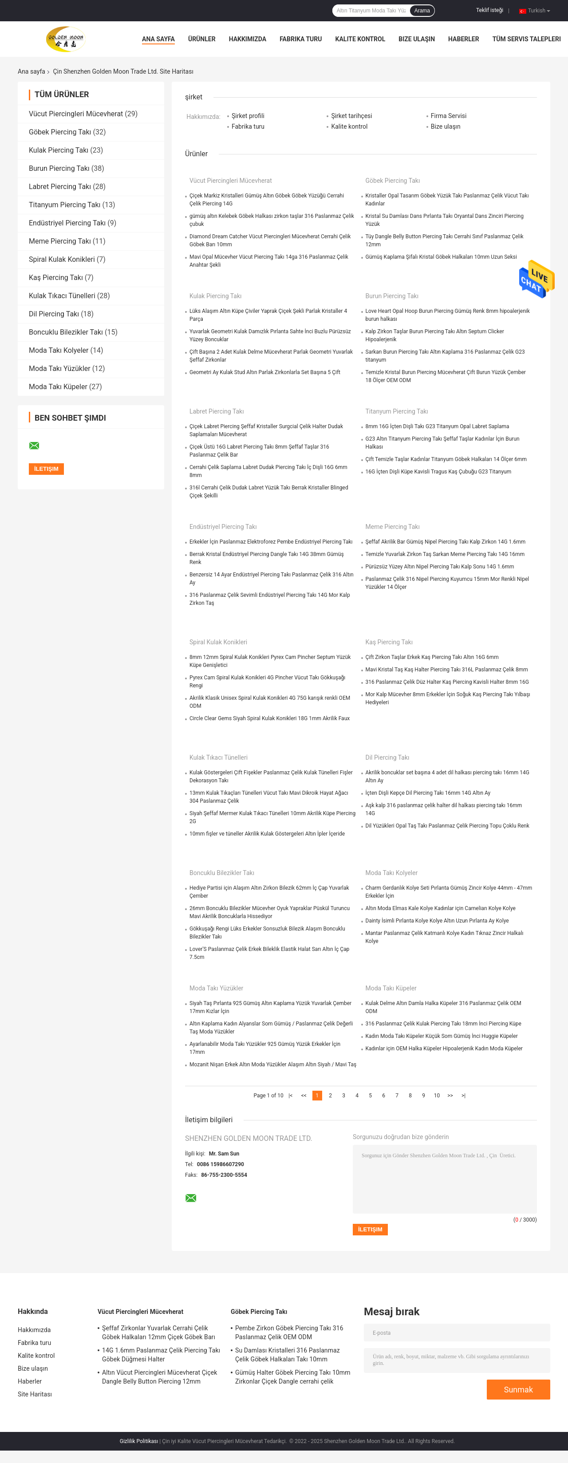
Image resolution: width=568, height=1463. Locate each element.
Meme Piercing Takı (60, 241)
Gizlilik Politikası (139, 1441)
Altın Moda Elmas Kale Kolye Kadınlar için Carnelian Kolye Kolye (441, 908)
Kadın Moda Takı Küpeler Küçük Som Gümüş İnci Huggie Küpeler (442, 1036)
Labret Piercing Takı (60, 186)
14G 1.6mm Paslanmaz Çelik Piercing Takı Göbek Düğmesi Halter (161, 1355)
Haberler (463, 39)
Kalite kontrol (360, 39)
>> (450, 1095)
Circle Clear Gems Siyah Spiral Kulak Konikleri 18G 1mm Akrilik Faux (269, 718)
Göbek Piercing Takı (60, 132)
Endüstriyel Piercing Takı (67, 223)
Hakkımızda (248, 39)
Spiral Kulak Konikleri (62, 259)
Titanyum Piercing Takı (65, 205)
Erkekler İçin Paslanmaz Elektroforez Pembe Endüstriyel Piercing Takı (271, 542)
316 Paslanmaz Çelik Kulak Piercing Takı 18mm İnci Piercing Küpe (443, 1024)
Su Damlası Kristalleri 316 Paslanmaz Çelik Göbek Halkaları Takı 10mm (287, 1355)
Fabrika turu (301, 39)
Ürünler (202, 39)
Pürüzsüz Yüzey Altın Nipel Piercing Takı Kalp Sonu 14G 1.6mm (440, 567)
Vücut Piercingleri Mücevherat (76, 114)
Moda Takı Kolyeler (58, 350)
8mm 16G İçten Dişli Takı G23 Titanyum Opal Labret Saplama (437, 426)
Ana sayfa (158, 39)
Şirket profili (248, 115)
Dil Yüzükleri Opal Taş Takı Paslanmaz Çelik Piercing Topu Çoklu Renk (447, 826)
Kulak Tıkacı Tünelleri (62, 296)
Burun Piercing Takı (59, 168)
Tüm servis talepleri (527, 39)
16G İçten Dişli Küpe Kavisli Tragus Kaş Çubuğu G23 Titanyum (439, 472)
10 (437, 1095)
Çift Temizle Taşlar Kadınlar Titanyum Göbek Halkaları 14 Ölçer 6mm (446, 459)
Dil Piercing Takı (54, 314)
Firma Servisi (449, 115)
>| (463, 1095)
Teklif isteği (489, 10)
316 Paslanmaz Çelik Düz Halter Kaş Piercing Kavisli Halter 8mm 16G (447, 682)
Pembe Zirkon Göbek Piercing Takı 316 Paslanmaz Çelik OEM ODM (289, 1333)
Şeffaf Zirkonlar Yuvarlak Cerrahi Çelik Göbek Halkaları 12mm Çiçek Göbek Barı (158, 1333)
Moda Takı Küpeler (58, 387)
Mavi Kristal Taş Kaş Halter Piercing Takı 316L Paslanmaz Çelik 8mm (447, 669)
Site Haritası (35, 1394)
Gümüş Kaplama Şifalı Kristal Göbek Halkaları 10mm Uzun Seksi (441, 257)
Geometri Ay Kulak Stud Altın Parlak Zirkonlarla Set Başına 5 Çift (264, 372)
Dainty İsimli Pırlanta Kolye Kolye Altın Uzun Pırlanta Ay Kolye (437, 921)
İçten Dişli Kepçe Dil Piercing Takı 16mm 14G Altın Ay (428, 793)
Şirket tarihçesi (351, 115)
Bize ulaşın (416, 39)
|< (290, 1095)
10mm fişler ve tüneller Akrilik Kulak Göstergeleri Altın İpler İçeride (267, 834)
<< (304, 1095)
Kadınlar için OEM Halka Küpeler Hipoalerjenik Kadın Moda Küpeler (444, 1048)
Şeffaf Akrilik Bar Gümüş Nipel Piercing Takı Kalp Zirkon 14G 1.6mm (446, 542)
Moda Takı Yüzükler (60, 368)
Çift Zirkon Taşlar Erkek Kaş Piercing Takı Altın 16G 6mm (432, 657)
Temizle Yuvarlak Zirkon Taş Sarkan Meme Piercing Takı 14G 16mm (445, 554)
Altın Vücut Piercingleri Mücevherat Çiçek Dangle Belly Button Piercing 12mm (159, 1377)
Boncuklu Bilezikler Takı (66, 332)
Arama (422, 11)
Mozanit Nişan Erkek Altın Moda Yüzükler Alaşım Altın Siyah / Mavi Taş (272, 1064)
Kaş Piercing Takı (56, 277)
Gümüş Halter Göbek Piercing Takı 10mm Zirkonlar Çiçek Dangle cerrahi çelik (293, 1377)
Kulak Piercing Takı (58, 150)
